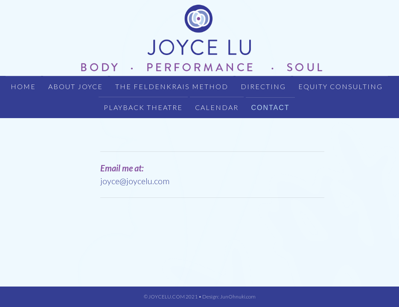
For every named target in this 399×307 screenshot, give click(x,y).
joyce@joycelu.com (134, 181)
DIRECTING (263, 86)
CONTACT (270, 107)
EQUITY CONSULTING (340, 86)
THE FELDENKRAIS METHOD (171, 86)
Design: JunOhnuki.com (229, 296)
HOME (23, 86)
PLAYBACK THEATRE (143, 107)
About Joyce (75, 86)
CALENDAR (217, 107)
